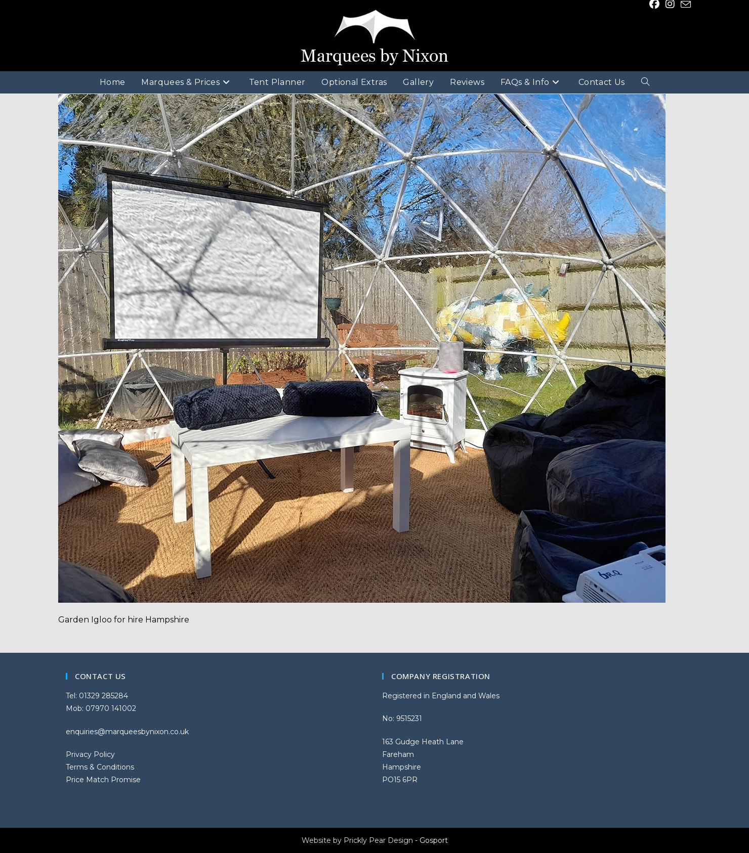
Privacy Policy (90, 754)
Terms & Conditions (100, 767)
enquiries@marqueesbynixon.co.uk (127, 731)
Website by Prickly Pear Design (357, 840)
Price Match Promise (103, 779)
